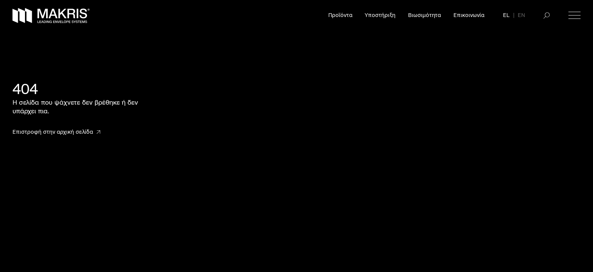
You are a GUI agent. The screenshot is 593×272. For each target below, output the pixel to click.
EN (521, 15)
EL (506, 15)
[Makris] (51, 15)
